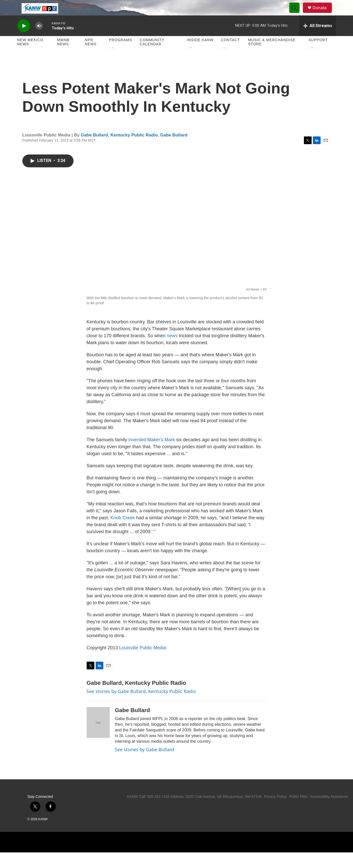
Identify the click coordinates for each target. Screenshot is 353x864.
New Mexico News (30, 53)
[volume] (39, 37)
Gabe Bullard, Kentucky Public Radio (119, 146)
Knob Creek (123, 529)
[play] (24, 37)
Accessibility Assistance (329, 808)
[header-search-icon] (297, 13)
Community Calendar (152, 53)
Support (318, 51)
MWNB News (63, 53)
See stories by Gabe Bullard (144, 761)
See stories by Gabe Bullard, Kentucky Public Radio (141, 703)
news (172, 347)
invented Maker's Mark (152, 451)
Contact (230, 51)
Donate (323, 13)
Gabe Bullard (173, 146)
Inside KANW (200, 51)
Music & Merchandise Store (272, 53)
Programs (120, 51)
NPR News (91, 53)
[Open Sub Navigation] (113, 60)
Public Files (298, 808)
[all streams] (317, 37)
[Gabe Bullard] (98, 734)
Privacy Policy (275, 808)
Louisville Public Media (142, 659)
